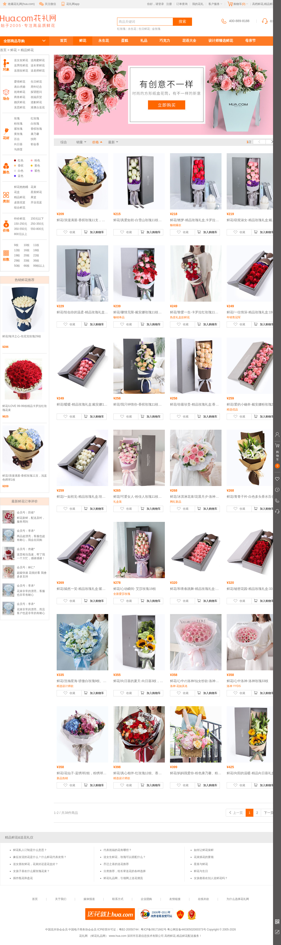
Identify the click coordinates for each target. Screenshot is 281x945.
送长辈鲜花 (38, 65)
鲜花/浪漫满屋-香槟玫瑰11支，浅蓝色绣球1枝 (24, 477)
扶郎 (33, 139)
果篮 (33, 197)
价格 (95, 142)
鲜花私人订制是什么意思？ (30, 850)
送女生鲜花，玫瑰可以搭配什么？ (125, 857)
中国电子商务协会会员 (82, 929)
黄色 (35, 165)
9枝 (16, 245)
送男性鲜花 (21, 65)
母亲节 (250, 40)
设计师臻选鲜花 (220, 40)
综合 (63, 142)
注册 (169, 4)
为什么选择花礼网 (237, 899)
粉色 (35, 160)
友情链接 (175, 899)
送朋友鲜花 (21, 70)
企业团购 (146, 899)
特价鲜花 (19, 218)
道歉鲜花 (36, 102)
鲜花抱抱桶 (21, 187)
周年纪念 (36, 86)
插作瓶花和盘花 (23, 878)
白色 (18, 170)
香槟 (18, 165)
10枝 (27, 245)
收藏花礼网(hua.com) (18, 4)
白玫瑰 (35, 123)
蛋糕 (124, 40)
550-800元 (37, 229)
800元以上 (20, 234)
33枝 (27, 260)
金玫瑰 (156, 28)
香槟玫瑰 (36, 128)
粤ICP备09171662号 (153, 929)
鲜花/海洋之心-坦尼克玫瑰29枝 (21, 336)
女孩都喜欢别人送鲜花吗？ (211, 878)
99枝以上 (39, 265)
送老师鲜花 (38, 70)
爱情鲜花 (19, 81)
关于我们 (60, 899)
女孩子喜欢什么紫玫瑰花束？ (31, 871)
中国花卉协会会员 (56, 929)
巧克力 (164, 40)
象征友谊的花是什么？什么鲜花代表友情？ (40, 857)
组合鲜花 (19, 207)
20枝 (27, 255)
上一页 (236, 813)
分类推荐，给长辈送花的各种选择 (125, 871)
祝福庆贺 (36, 97)
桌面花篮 (19, 202)
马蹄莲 (18, 149)
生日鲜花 (144, 28)
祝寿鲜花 (19, 92)
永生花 (132, 28)
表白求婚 (19, 86)
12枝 (17, 250)
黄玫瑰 (18, 134)
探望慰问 (36, 92)
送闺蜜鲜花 (38, 60)
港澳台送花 (38, 107)
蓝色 (18, 176)
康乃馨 (35, 134)
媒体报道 (89, 899)
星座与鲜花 (201, 864)
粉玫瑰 (18, 123)
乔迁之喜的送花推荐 (116, 864)
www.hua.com (117, 935)
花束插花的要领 (204, 857)
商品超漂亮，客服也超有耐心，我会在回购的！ (31, 540)
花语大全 (189, 40)
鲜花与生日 (201, 871)
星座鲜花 (36, 192)
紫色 (35, 170)
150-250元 (20, 223)
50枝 (17, 265)
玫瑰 (17, 118)
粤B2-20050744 (129, 929)
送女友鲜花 (21, 60)
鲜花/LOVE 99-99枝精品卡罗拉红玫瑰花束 (24, 408)
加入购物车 (94, 232)
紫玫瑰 (18, 128)
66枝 (27, 265)
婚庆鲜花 (19, 102)
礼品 (143, 40)
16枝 (27, 250)
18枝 (36, 250)
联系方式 (117, 899)
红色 (18, 160)
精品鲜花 (19, 197)
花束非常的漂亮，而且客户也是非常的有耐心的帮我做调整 (31, 613)
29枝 (17, 260)
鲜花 (82, 40)
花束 (33, 187)
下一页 (271, 813)
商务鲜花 (19, 97)
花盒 (17, 192)
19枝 (17, 255)
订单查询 (182, 4)
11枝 (36, 245)
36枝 (36, 260)
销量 (79, 142)
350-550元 (20, 229)
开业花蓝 (36, 202)
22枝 (36, 255)
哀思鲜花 (19, 107)
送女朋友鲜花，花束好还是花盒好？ (35, 864)
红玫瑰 (121, 28)
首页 (63, 40)
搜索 (182, 21)
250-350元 (37, 223)
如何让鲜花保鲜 (204, 850)
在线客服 (271, 21)
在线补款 (203, 899)
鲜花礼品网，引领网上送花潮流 (123, 878)
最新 (111, 142)
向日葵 (18, 144)
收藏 (69, 232)
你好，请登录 (155, 4)
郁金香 (35, 144)
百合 (17, 139)
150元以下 (37, 218)
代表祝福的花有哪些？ (118, 850)
